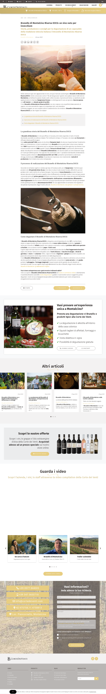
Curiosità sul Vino (60, 679)
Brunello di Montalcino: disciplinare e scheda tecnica (67, 185)
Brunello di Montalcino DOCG (38, 14)
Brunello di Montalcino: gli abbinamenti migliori (35, 266)
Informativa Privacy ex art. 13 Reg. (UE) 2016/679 (71, 623)
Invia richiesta (76, 645)
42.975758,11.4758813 (28, 607)
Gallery (10, 682)
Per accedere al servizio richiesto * (68, 635)
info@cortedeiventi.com (28, 601)
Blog (19, 1)
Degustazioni (83, 9)
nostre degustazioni (46, 275)
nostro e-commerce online (67, 273)
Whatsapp (86, 348)
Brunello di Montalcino (32, 17)
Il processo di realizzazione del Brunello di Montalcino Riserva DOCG (45, 120)
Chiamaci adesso (66, 348)
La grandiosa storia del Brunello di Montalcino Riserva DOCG (42, 116)
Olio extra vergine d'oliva (93, 14)
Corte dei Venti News (60, 673)
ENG (102, 1)
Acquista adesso (39, 453)
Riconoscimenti (70, 9)
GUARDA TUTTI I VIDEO (53, 573)
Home (22, 17)
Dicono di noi (12, 679)
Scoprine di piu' (92, 691)
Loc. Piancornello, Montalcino (27, 614)
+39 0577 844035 (27, 588)
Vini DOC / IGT (57, 14)
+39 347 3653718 (28, 594)
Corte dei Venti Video (60, 675)
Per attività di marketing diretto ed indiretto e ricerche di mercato (74, 638)
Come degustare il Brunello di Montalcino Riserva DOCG (41, 123)
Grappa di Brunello (73, 14)
